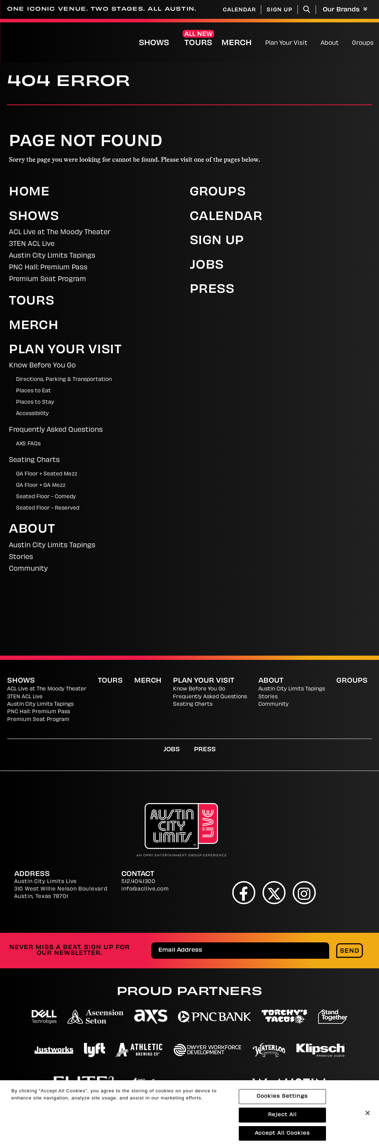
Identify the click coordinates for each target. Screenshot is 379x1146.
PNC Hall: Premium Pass (48, 267)
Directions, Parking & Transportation (64, 379)
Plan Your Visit (286, 43)
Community (28, 569)
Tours (198, 43)
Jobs (207, 265)
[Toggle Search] (307, 9)
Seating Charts (34, 460)
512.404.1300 (138, 881)
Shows (154, 43)
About (330, 43)
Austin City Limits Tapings (52, 256)
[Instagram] (304, 892)
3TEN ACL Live (31, 244)
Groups (363, 43)
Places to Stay (35, 402)
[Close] (367, 1118)
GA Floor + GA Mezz (40, 485)
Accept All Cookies (282, 1138)
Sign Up (280, 10)
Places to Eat (33, 391)
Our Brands (345, 10)
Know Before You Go (42, 365)
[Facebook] (243, 892)
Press (212, 290)
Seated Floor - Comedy (46, 497)
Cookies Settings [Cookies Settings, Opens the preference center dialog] (282, 1101)
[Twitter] (273, 892)
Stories (21, 557)
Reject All (282, 1119)
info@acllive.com (145, 889)
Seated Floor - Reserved (47, 508)
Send (349, 951)
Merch (242, 43)
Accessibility (32, 413)
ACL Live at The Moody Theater (59, 232)
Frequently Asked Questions (56, 430)
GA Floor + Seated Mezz (46, 474)
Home (29, 192)
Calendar (239, 10)
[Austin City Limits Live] (30, 42)
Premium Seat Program (47, 279)
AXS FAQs (28, 444)
